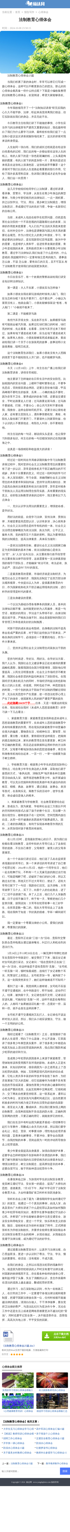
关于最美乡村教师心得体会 (17, 1452)
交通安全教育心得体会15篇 (50, 1438)
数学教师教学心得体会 (57, 1463)
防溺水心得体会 (44, 1443)
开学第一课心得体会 (13, 1443)
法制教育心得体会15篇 (22, 1463)
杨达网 (29, 1482)
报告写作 (29, 12)
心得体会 (43, 12)
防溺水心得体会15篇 (13, 1448)
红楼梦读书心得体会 (46, 1448)
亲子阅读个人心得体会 (48, 1433)
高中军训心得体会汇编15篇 (50, 1429)
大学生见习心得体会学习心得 (18, 1429)
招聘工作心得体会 (12, 1438)
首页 (17, 12)
